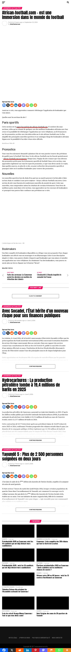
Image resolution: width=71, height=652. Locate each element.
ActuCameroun (15, 24)
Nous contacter (57, 638)
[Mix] (27, 105)
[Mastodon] (23, 105)
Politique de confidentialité (41, 638)
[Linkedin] (16, 105)
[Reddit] (12, 105)
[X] (8, 105)
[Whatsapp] (31, 105)
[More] (35, 105)
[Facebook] (4, 105)
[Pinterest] (19, 105)
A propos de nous (24, 638)
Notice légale (13, 638)
